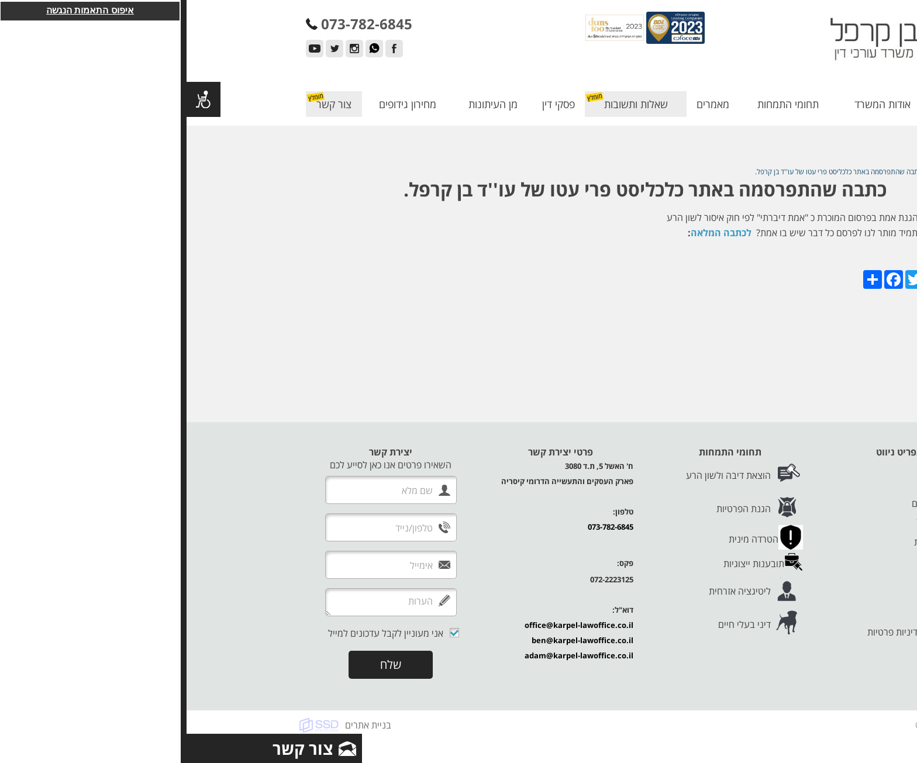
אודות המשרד (696, 104)
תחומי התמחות (601, 104)
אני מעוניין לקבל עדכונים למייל (199, 633)
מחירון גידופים (221, 104)
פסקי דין (372, 104)
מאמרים (526, 104)
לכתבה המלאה (534, 232)
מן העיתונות (306, 104)
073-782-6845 (424, 527)
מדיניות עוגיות (759, 619)
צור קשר (147, 104)
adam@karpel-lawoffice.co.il (392, 655)
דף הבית (769, 104)
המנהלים (768, 490)
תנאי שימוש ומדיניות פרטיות (733, 632)
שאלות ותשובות (449, 104)
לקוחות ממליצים (755, 503)
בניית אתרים (181, 725)
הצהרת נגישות (758, 606)
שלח (204, 664)
